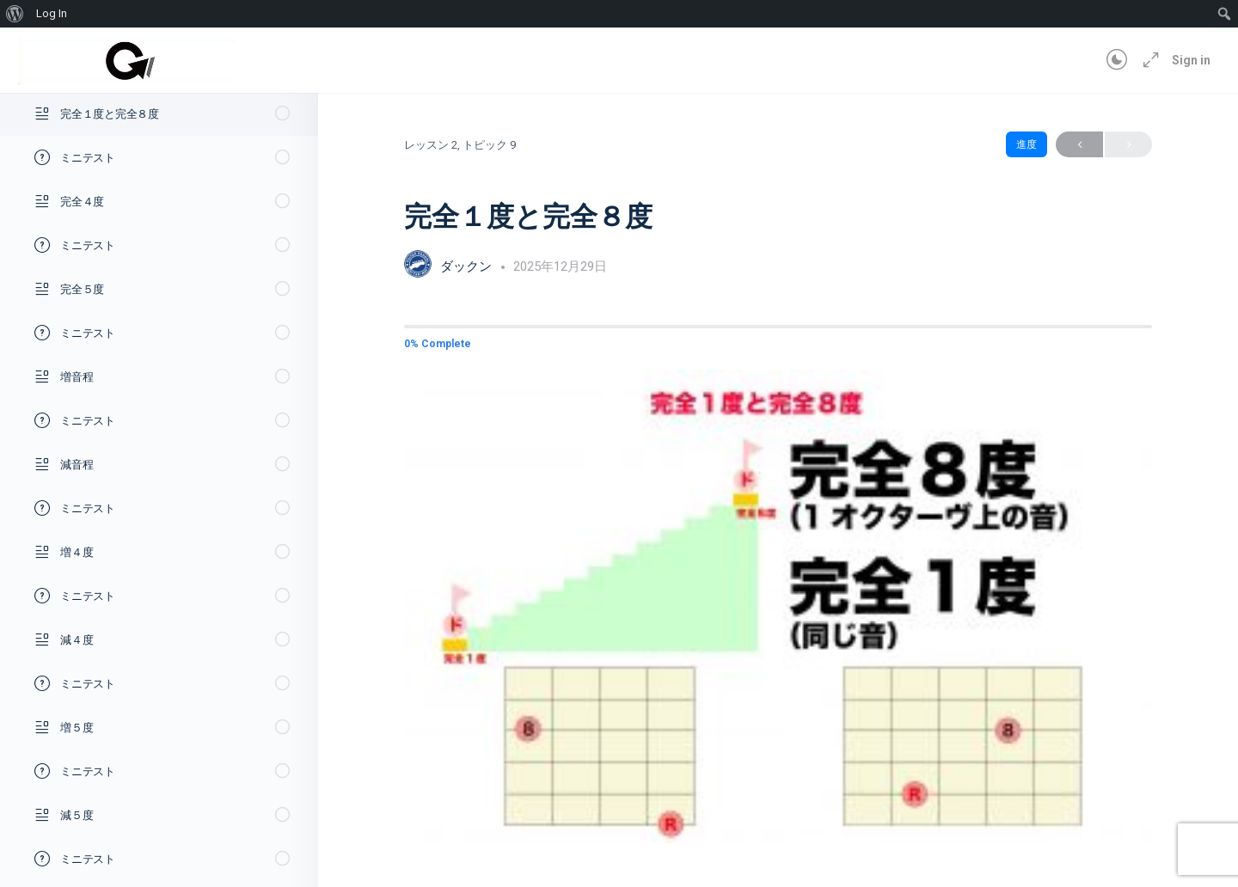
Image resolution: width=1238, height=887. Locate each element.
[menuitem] (15, 14)
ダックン (467, 266)
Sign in (1191, 60)
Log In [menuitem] (51, 13)
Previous (1079, 144)
